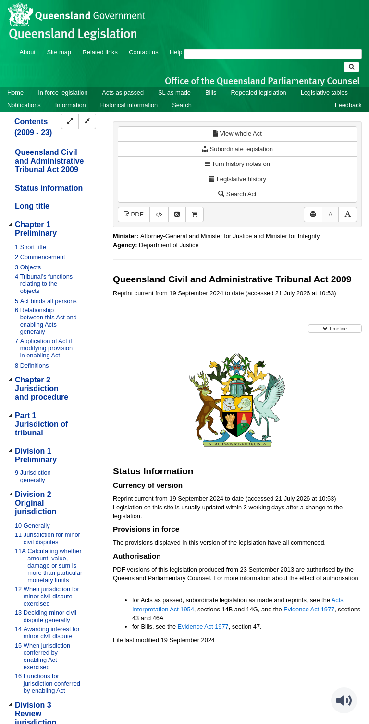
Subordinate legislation (237, 148)
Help (176, 52)
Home (15, 92)
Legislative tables (324, 92)
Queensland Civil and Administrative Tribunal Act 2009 (49, 161)
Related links (100, 52)
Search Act (237, 194)
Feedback (348, 105)
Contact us (143, 52)
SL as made (174, 92)
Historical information (129, 105)
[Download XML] (159, 215)
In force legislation (62, 92)
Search (182, 105)
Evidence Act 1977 (308, 609)
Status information (49, 188)
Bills (210, 92)
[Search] (273, 54)
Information (70, 105)
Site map (59, 52)
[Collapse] (87, 121)
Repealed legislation (258, 92)
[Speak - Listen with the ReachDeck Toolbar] (344, 700)
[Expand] (70, 121)
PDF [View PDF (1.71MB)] (134, 214)
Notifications (24, 105)
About (27, 52)
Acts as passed (123, 92)
